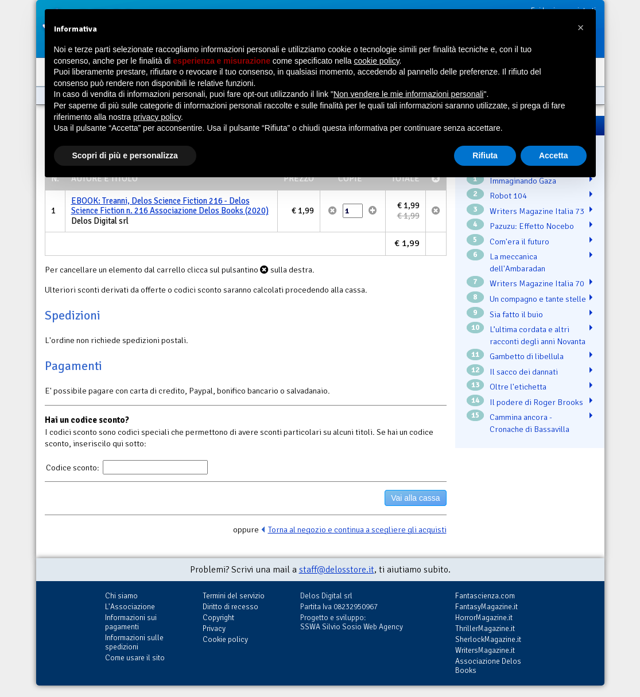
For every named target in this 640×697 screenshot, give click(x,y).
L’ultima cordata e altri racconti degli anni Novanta (537, 335)
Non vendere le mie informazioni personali (408, 94)
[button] (581, 27)
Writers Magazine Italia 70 (537, 283)
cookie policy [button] (376, 60)
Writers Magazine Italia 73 (537, 211)
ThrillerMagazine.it (485, 628)
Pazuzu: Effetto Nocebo (532, 226)
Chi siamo (121, 596)
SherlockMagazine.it (488, 639)
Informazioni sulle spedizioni (134, 642)
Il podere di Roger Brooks (536, 402)
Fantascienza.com (485, 596)
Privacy (214, 628)
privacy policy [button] (157, 117)
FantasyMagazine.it (486, 607)
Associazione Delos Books (488, 665)
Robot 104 (508, 195)
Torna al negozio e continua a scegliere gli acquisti (357, 529)
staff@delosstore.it (336, 569)
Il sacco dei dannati (524, 372)
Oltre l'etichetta (518, 386)
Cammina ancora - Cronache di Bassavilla (529, 423)
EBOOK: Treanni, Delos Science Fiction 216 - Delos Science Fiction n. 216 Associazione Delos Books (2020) (170, 206)
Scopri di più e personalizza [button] (125, 155)
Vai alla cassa (415, 498)
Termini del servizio (234, 596)
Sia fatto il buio (516, 314)
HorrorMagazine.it (484, 617)
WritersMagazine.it (485, 650)
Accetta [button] (553, 155)
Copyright (218, 617)
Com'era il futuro (519, 241)
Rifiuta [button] (485, 155)
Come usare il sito (135, 658)
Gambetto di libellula (527, 356)
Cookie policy (225, 639)
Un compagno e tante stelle (538, 299)
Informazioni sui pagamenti (131, 622)
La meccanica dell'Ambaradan (517, 262)
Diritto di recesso (230, 607)
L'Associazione (130, 607)
